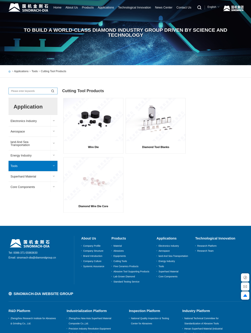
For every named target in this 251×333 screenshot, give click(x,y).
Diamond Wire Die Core (212, 151)
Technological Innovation (134, 7)
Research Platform (207, 222)
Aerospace (18, 131)
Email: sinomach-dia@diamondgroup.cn (32, 233)
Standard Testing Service (126, 258)
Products (88, 7)
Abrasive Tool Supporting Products (131, 247)
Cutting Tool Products (53, 71)
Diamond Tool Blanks (152, 151)
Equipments (119, 232)
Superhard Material (23, 176)
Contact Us (183, 7)
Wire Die (92, 151)
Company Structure (93, 227)
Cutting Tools (120, 237)
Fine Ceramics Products (125, 242)
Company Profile (92, 222)
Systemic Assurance (93, 242)
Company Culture (92, 237)
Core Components (23, 187)
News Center (163, 7)
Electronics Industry (24, 121)
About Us (72, 7)
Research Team (205, 227)
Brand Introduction (92, 232)
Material (117, 222)
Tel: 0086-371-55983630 (23, 229)
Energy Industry (21, 155)
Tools (35, 71)
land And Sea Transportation (20, 143)
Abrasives (118, 227)
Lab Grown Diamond (124, 253)
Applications (106, 7)
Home (57, 7)
